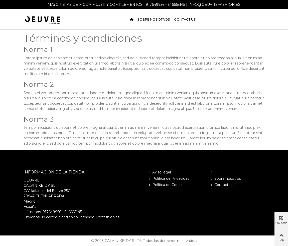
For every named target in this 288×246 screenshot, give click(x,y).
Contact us (185, 19)
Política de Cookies (166, 185)
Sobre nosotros (153, 19)
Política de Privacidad (169, 178)
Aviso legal (159, 172)
